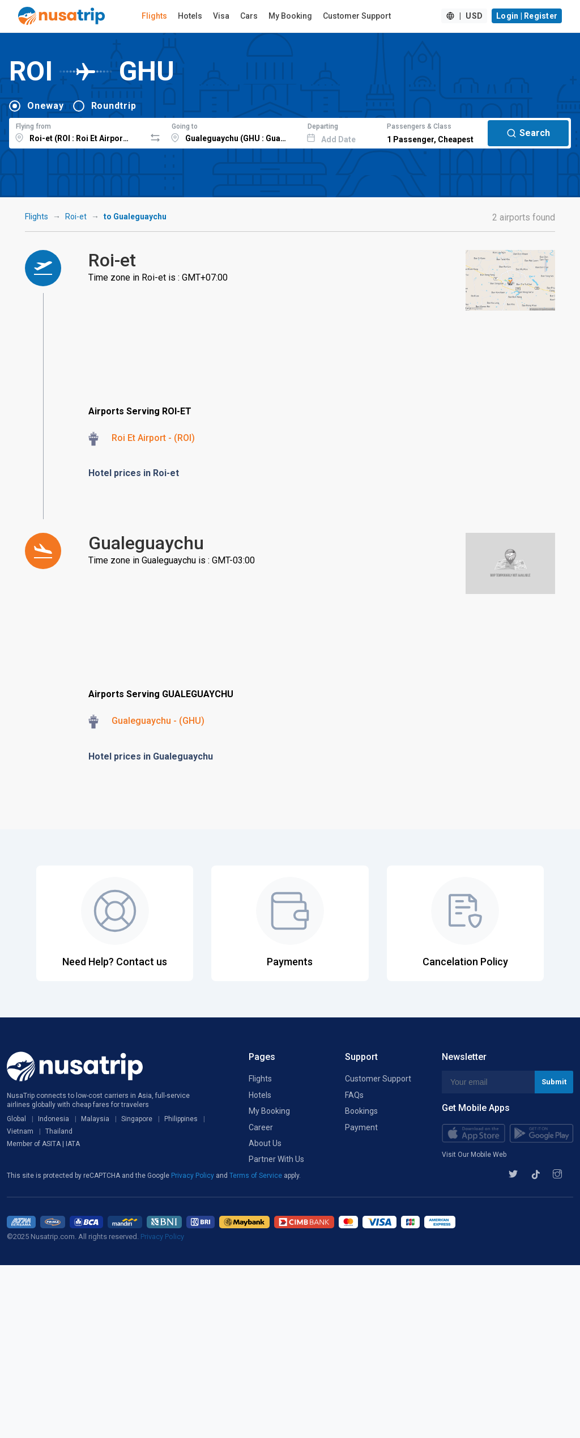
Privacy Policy (193, 1176)
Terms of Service (256, 1176)
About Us (265, 1143)
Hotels (190, 15)
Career (261, 1127)
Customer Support (357, 15)
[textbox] (77, 131)
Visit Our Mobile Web (474, 1155)
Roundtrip (114, 105)
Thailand (58, 1131)
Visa (221, 15)
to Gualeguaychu (135, 216)
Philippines (181, 1119)
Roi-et (76, 216)
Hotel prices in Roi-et (133, 473)
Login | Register (526, 15)
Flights (154, 15)
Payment (361, 1127)
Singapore (136, 1119)
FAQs (354, 1095)
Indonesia (53, 1119)
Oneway (45, 105)
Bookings (361, 1110)
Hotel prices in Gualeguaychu (150, 756)
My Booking (290, 15)
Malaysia (95, 1119)
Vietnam (20, 1131)
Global (16, 1119)
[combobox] (77, 131)
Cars (249, 15)
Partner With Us (276, 1159)
